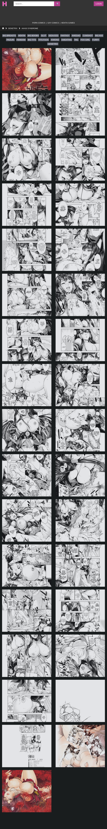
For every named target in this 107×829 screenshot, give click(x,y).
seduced (53, 35)
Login (99, 4)
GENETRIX (12, 28)
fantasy (65, 35)
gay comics (53, 23)
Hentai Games (68, 23)
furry (95, 40)
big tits (32, 40)
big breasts (9, 35)
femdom (21, 40)
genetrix (53, 44)
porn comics (38, 23)
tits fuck (43, 40)
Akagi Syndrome (30, 28)
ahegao (76, 35)
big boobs (33, 35)
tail (76, 40)
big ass (99, 35)
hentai (21, 35)
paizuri (10, 40)
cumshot (88, 35)
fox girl (85, 40)
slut (43, 35)
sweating (66, 40)
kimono (55, 40)
